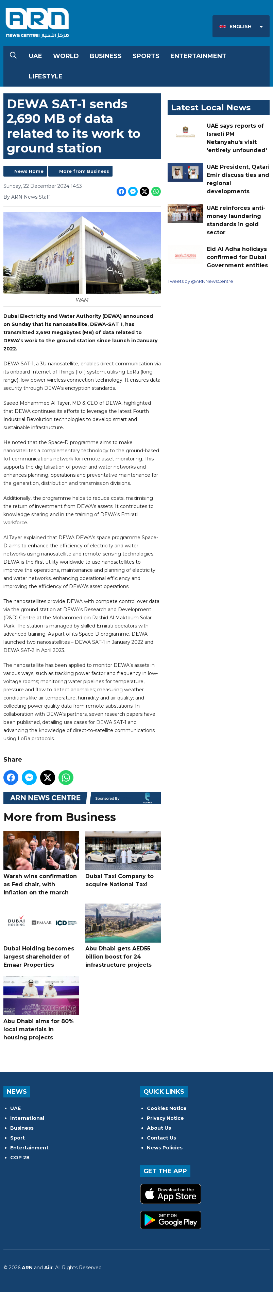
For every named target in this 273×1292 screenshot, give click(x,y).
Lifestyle (46, 76)
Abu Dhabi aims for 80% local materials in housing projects (41, 1008)
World (66, 56)
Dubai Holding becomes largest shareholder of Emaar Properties (41, 936)
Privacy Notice (165, 1118)
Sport (17, 1138)
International (27, 1118)
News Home (29, 171)
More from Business (84, 171)
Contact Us (161, 1138)
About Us (159, 1128)
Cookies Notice (167, 1108)
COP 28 (20, 1157)
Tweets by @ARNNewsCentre (200, 281)
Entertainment (198, 56)
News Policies (165, 1148)
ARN (27, 1267)
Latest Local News (211, 107)
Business (106, 56)
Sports (146, 56)
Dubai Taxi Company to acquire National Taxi (123, 859)
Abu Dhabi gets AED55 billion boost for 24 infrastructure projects (123, 936)
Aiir (48, 1267)
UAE (35, 56)
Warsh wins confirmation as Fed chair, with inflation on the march (41, 863)
